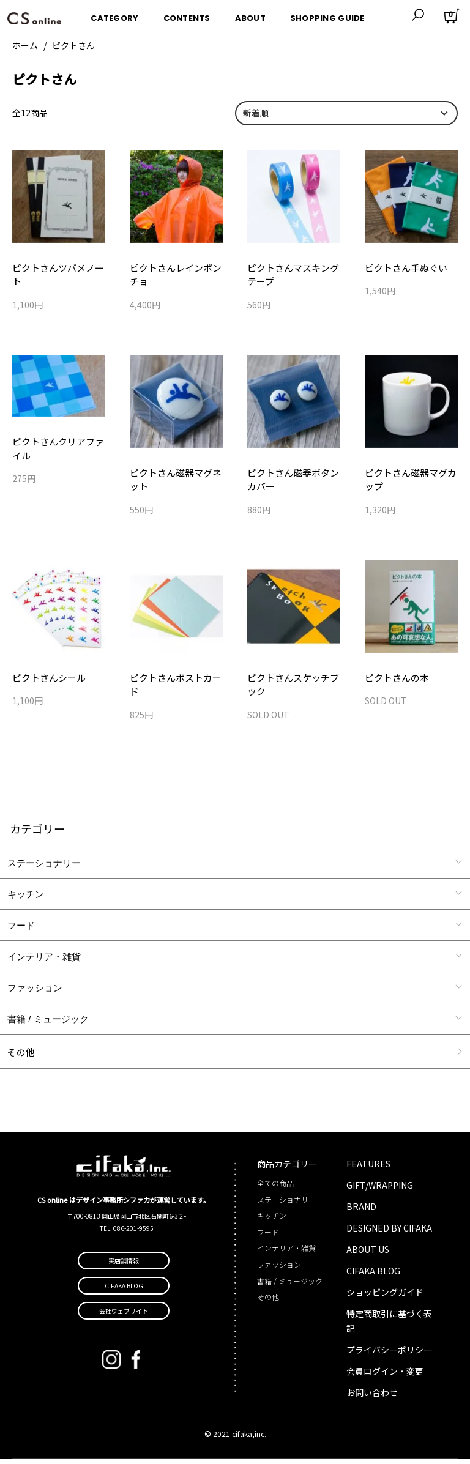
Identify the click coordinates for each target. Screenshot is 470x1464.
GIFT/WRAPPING (379, 1190)
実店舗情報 (123, 1264)
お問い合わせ (372, 1397)
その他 (21, 1056)
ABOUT (250, 14)
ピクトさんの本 (395, 681)
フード (21, 930)
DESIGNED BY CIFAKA (389, 1233)
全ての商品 (275, 1188)
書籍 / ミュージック (48, 1024)
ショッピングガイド (384, 1297)
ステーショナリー (44, 868)
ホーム (25, 45)
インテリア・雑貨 (44, 961)
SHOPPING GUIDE (327, 14)
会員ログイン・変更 (384, 1376)
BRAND (361, 1211)
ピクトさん (73, 45)
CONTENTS (187, 14)
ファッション (34, 992)
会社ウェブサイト (123, 1315)
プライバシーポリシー (389, 1354)
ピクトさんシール (46, 681)
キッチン (25, 899)
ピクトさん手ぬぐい (403, 268)
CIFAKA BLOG (373, 1275)
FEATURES (368, 1168)
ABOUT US (367, 1254)
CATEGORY (114, 14)
